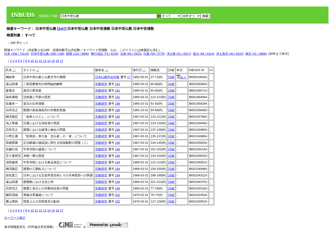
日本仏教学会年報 (107, 77)
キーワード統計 (14, 217)
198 (117, 188)
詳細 (171, 77)
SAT (61, 29)
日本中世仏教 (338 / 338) (47, 53)
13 (44, 61)
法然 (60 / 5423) (131, 53)
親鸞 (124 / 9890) (77, 53)
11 (36, 61)
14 (48, 61)
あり (182, 77)
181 (117, 84)
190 (117, 116)
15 (53, 61)
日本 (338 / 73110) (16, 53)
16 (57, 61)
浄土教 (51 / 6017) (179, 53)
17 (61, 61)
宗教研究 (101, 84)
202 (117, 195)
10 (32, 61)
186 (117, 103)
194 (117, 162)
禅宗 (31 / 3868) (256, 53)
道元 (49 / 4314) (203, 53)
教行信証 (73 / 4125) (105, 53)
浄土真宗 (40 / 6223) (230, 53)
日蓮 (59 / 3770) (154, 53)
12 (40, 61)
